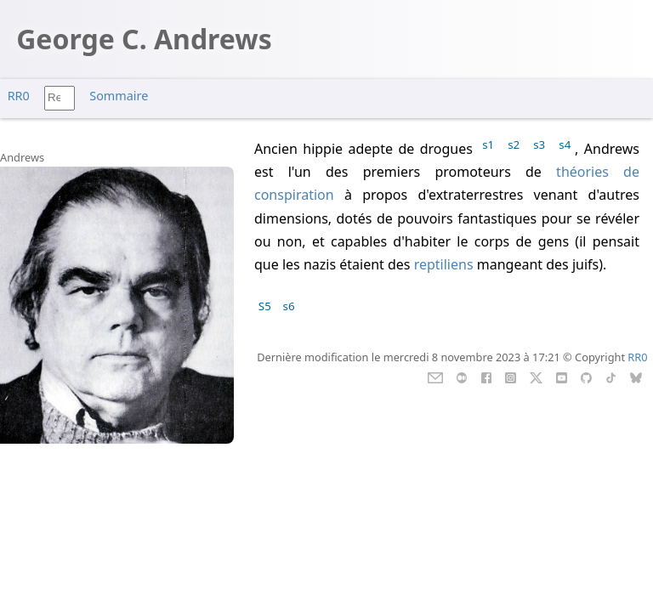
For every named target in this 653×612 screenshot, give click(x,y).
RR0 (19, 96)
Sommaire (118, 96)
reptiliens (444, 264)
